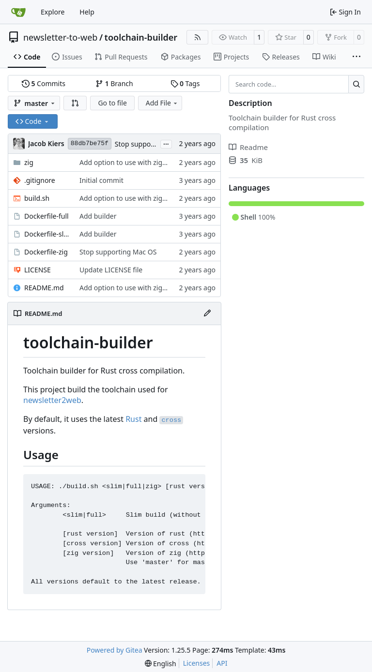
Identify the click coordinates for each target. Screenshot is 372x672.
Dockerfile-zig (46, 251)
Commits (43, 83)
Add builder (98, 216)
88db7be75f (89, 143)
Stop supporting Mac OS (153, 144)
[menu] (160, 663)
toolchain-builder (141, 37)
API (222, 663)
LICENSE (37, 269)
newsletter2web (52, 400)
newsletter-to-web (60, 37)
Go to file (112, 102)
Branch (114, 83)
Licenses (196, 663)
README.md (44, 287)
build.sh (36, 198)
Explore (52, 11)
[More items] (356, 57)
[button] (75, 103)
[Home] (18, 12)
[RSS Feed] (197, 37)
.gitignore (39, 180)
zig (28, 162)
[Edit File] (207, 313)
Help (86, 11)
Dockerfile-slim (47, 234)
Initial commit (101, 180)
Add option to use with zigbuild (128, 162)
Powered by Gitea (114, 650)
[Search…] (356, 84)
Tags (185, 83)
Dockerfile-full (46, 216)
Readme (248, 147)
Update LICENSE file (110, 269)
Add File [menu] (162, 102)
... (166, 143)
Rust (133, 419)
